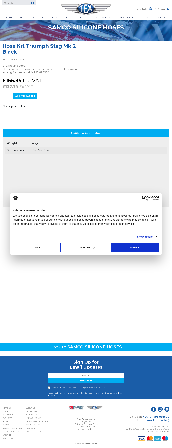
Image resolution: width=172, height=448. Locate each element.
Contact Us (31, 415)
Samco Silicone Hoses (103, 18)
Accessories (38, 18)
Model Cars (162, 18)
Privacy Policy (33, 418)
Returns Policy (33, 431)
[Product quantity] (7, 96)
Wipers (23, 18)
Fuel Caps (55, 18)
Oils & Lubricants (127, 18)
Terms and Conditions (37, 421)
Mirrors (8, 18)
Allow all (135, 247)
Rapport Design (90, 443)
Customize (86, 247)
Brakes (69, 18)
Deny (37, 247)
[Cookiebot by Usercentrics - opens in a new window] (144, 198)
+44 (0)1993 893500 (156, 416)
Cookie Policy (33, 425)
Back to (86, 346)
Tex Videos (31, 411)
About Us (30, 408)
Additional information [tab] (86, 133)
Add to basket (25, 96)
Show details (145, 236)
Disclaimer (31, 428)
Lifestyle (145, 18)
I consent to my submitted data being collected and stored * (78, 387)
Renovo (83, 18)
